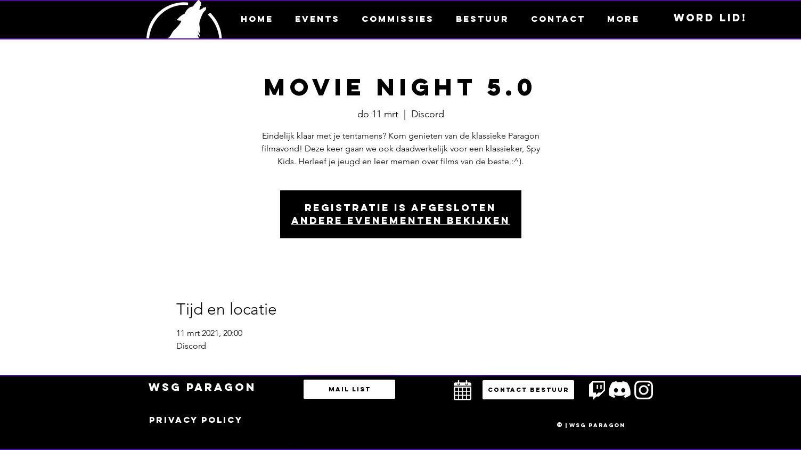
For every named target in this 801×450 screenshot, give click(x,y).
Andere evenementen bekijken (400, 220)
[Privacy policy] (196, 420)
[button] (623, 18)
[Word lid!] (710, 18)
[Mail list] (349, 389)
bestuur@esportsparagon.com (282, 447)
